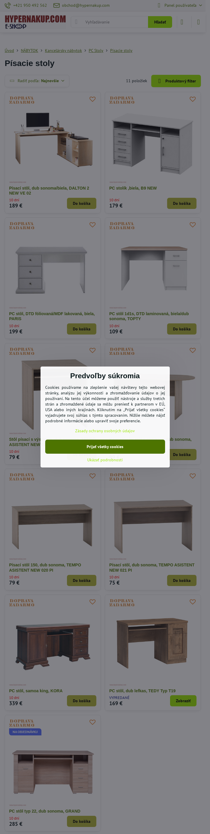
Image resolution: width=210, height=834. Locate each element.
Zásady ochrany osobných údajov (105, 430)
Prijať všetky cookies (105, 446)
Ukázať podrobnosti (105, 459)
